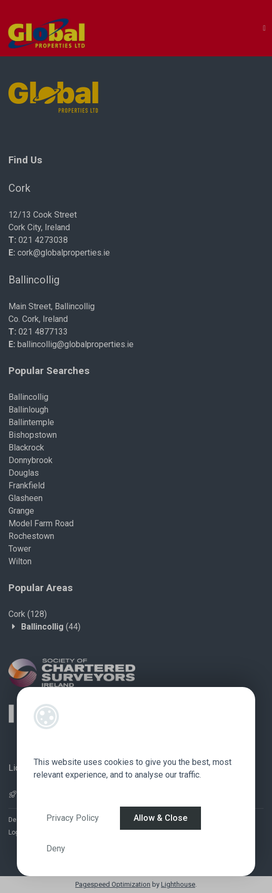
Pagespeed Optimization (112, 884)
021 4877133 (43, 332)
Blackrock (26, 448)
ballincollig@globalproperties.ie (75, 344)
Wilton (20, 561)
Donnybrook (30, 460)
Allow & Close (160, 818)
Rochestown (31, 536)
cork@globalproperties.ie (63, 253)
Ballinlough (28, 410)
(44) (50, 627)
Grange (21, 511)
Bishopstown (32, 435)
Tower (19, 549)
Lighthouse (178, 884)
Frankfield (26, 485)
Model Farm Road (41, 523)
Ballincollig (28, 397)
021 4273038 (43, 240)
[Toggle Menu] (264, 28)
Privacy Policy (72, 818)
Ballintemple (31, 422)
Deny (55, 848)
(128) (27, 614)
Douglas (23, 473)
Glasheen (25, 498)
